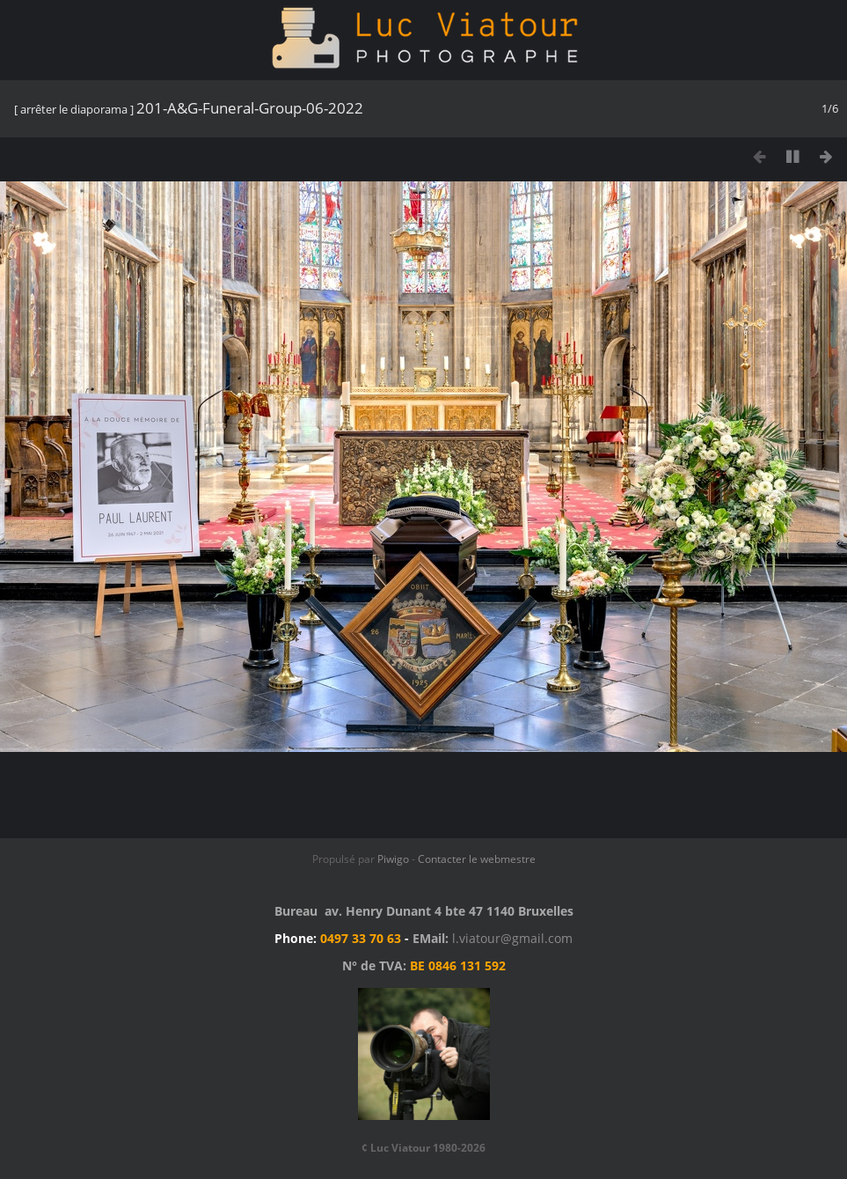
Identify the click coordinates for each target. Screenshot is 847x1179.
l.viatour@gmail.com (512, 938)
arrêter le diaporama (74, 109)
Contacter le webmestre (477, 858)
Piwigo (393, 858)
